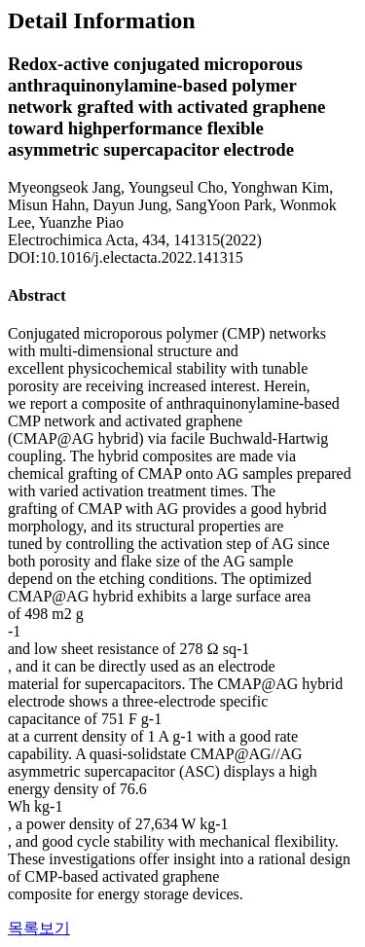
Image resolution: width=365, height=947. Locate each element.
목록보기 (39, 928)
